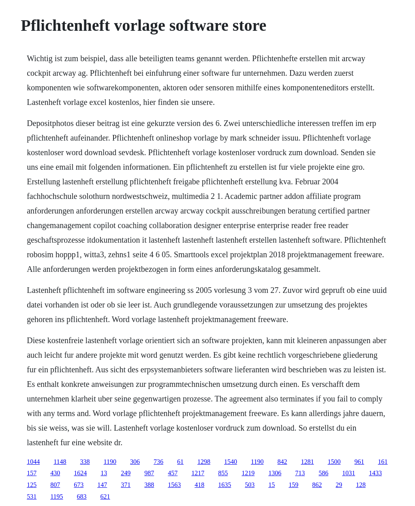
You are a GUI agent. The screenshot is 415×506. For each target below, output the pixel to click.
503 (250, 484)
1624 (80, 473)
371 (125, 484)
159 (293, 484)
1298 (203, 461)
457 (173, 473)
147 (102, 484)
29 (339, 484)
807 (55, 484)
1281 (307, 461)
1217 (197, 473)
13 (104, 473)
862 (317, 484)
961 (359, 461)
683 (82, 496)
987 (149, 473)
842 (282, 461)
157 (31, 473)
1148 (59, 461)
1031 (348, 473)
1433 (375, 473)
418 (199, 484)
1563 (174, 484)
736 (158, 461)
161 (382, 461)
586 (323, 473)
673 (78, 484)
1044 (33, 461)
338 (85, 461)
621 (105, 496)
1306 (274, 473)
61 (180, 461)
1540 (230, 461)
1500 (333, 461)
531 (31, 496)
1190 (110, 461)
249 (125, 473)
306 (135, 461)
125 (31, 484)
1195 (56, 496)
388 (149, 484)
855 (223, 473)
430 (55, 473)
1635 (224, 484)
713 (300, 473)
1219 (248, 473)
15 (271, 484)
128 (361, 484)
